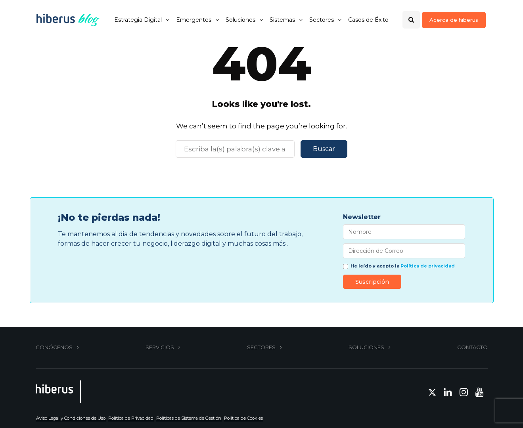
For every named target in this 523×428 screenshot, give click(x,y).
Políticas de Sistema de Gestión (188, 418)
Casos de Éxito (368, 19)
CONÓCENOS (54, 347)
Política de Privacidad (130, 418)
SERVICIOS (160, 347)
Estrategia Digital (138, 19)
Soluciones (240, 19)
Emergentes (193, 19)
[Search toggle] (411, 20)
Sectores (321, 19)
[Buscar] (235, 149)
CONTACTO (472, 347)
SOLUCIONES (366, 347)
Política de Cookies (243, 418)
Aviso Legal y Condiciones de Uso (70, 418)
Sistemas (282, 19)
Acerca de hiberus (453, 20)
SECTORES (261, 347)
